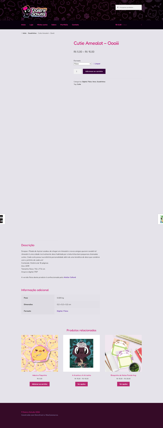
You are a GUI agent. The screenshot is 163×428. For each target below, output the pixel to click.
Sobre (54, 25)
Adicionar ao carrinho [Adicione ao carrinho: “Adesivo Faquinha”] (39, 384)
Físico (90, 82)
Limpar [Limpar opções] (97, 63)
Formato (77, 60)
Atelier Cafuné (70, 277)
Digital (84, 82)
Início (23, 25)
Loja (31, 25)
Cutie (79, 84)
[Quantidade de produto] (77, 71)
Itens (94, 82)
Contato (75, 25)
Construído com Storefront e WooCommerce (39, 415)
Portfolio (64, 25)
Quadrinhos (32, 33)
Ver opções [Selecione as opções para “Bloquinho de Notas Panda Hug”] (123, 384)
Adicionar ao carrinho (94, 71)
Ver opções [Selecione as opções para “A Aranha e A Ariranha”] (81, 384)
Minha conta (42, 25)
